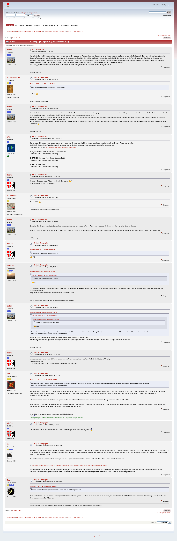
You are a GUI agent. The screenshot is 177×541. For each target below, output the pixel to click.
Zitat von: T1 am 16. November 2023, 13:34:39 (43, 486)
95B (8, 374)
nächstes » (168, 35)
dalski (9, 50)
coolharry (11, 265)
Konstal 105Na (13, 78)
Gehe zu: (153, 522)
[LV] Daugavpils (38, 49)
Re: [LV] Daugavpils (41, 77)
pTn (8, 137)
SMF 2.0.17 (80, 536)
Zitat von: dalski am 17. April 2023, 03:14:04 (42, 249)
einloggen (24, 13)
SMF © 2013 (88, 536)
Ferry (9, 480)
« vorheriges (161, 35)
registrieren (33, 13)
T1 (8, 444)
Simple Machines (97, 536)
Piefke (10, 175)
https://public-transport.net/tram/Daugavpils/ (61, 147)
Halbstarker (12, 196)
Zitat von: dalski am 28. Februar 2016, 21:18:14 (43, 84)
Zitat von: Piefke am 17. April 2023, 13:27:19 (42, 271)
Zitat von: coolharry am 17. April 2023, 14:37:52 (43, 312)
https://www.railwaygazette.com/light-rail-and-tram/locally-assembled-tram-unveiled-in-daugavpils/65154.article (69, 465)
